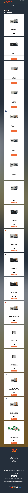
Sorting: (5, 12)
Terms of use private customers (14, 463)
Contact (14, 465)
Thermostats (6, 10)
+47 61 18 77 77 (14, 457)
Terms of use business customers (14, 462)
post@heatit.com (15, 458)
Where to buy (14, 461)
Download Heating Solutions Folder (14, 468)
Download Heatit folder (14, 467)
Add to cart (14, 58)
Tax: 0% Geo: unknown (21, 0)
